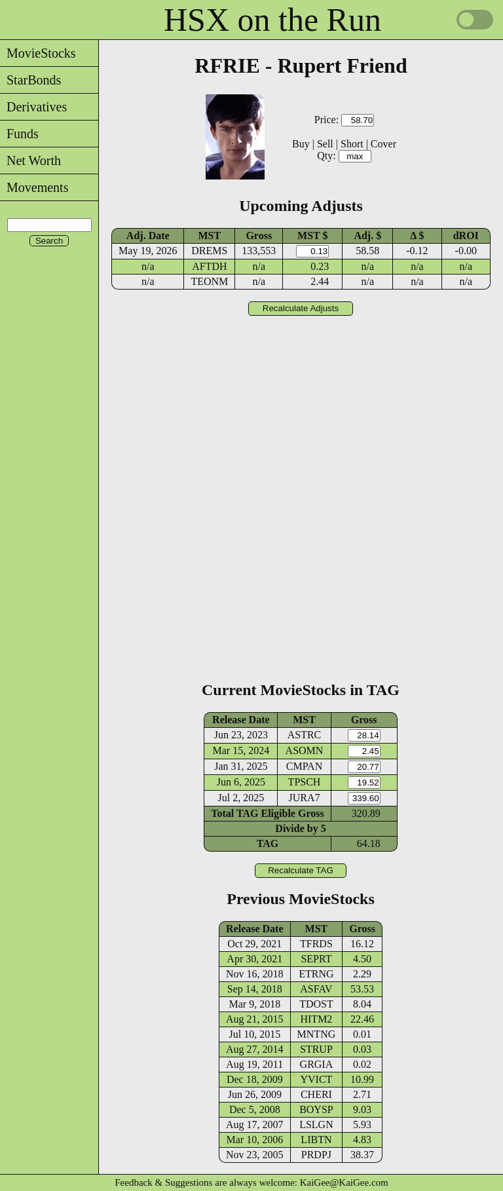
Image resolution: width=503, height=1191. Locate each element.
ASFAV (316, 988)
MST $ (312, 235)
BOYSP (316, 1109)
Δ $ (417, 235)
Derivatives (33, 107)
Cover (383, 143)
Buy (301, 143)
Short (352, 143)
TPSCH (304, 781)
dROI (466, 235)
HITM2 (316, 1019)
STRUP (316, 1049)
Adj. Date (148, 235)
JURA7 (304, 797)
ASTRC (305, 734)
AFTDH (209, 266)
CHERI (316, 1094)
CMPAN (304, 766)
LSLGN (316, 1124)
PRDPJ (316, 1154)
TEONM (209, 281)
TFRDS (316, 943)
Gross (259, 235)
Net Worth (30, 160)
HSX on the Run (272, 19)
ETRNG (316, 973)
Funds (19, 133)
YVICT (316, 1079)
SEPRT (316, 958)
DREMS (209, 250)
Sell (325, 143)
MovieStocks (38, 53)
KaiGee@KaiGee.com (344, 1182)
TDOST (316, 1004)
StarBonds (30, 80)
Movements (34, 187)
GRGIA (316, 1064)
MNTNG (316, 1034)
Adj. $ (367, 235)
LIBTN (316, 1139)
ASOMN (305, 750)
